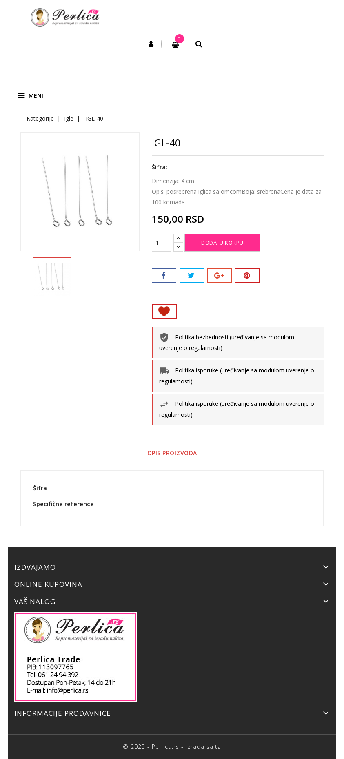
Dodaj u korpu (222, 242)
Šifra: (159, 167)
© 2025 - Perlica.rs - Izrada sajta (172, 746)
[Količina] (161, 243)
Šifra (40, 488)
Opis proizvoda (172, 453)
